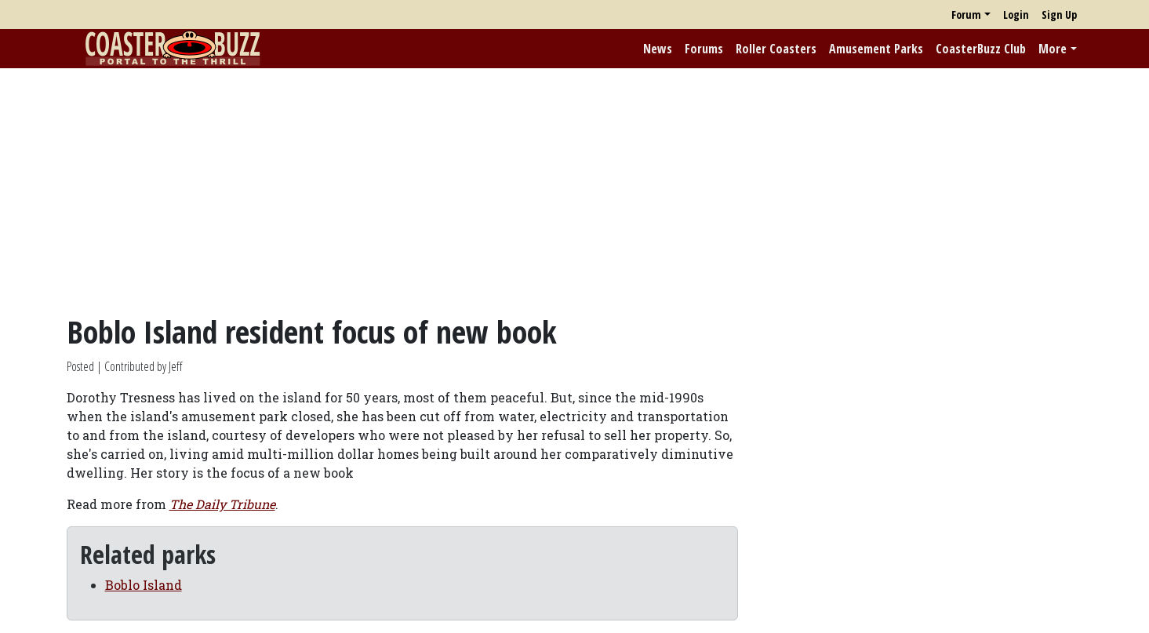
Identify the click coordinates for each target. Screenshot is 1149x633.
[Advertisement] (574, 190)
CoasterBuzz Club (981, 48)
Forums (704, 48)
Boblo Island (143, 585)
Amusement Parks (876, 48)
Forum (966, 14)
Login (1016, 14)
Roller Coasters (776, 48)
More (1052, 48)
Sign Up (1059, 14)
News (657, 48)
